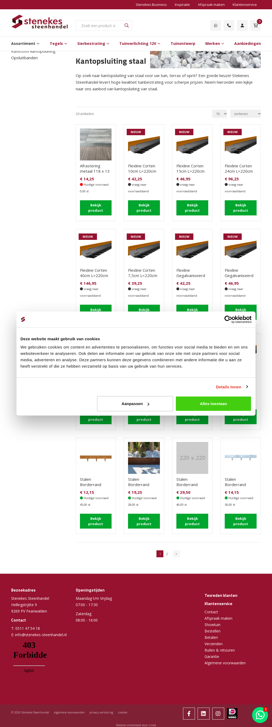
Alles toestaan (213, 403)
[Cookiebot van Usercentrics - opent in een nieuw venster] (228, 319)
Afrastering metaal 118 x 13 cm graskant (95, 171)
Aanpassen (135, 403)
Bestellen (212, 630)
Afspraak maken (211, 4)
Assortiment (23, 43)
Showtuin (212, 624)
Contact (211, 611)
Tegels (56, 43)
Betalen (211, 637)
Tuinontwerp (183, 43)
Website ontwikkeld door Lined (136, 725)
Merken (212, 43)
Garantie (212, 656)
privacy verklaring (101, 712)
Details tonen (228, 386)
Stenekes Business (151, 4)
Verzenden (214, 643)
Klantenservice (245, 4)
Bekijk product (95, 208)
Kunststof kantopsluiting (33, 51)
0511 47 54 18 (27, 628)
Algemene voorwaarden (225, 662)
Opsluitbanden (24, 57)
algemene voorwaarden (69, 712)
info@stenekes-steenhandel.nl (41, 634)
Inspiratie (182, 4)
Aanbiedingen (247, 43)
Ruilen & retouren (220, 649)
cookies (122, 712)
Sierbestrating (91, 43)
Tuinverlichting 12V (137, 43)
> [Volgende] (176, 553)
